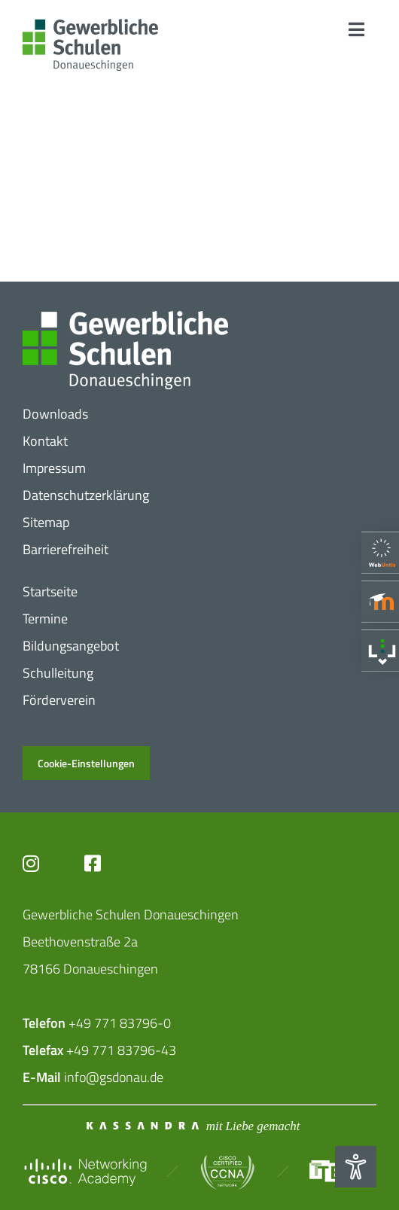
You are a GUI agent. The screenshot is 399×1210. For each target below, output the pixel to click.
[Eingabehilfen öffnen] (355, 1166)
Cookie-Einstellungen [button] (86, 763)
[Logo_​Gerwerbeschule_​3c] (90, 25)
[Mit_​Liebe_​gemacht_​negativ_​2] (195, 1125)
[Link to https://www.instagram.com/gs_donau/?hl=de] (42, 863)
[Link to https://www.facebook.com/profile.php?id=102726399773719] (113, 863)
